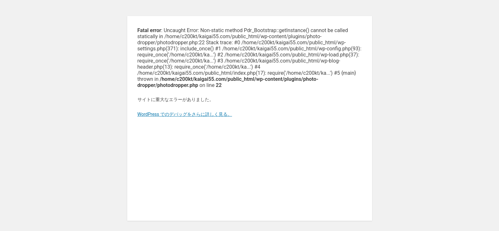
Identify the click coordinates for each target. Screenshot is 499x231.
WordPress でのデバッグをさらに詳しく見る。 (184, 114)
